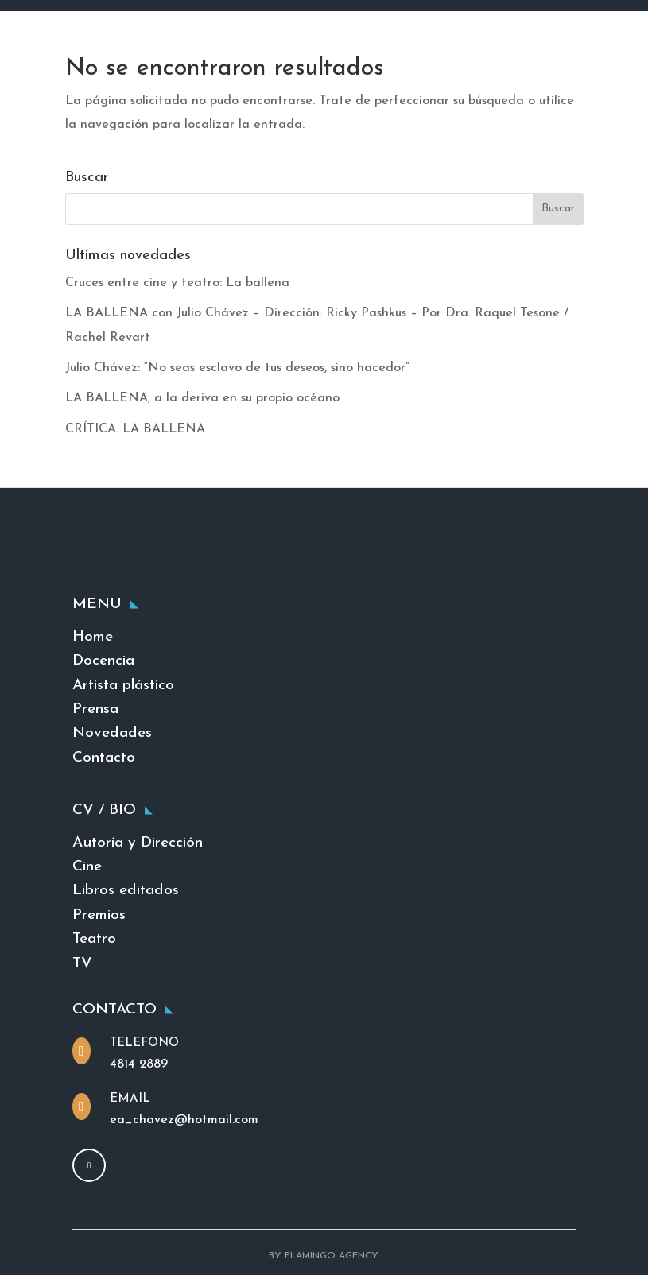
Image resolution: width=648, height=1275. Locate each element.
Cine (87, 866)
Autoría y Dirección (137, 843)
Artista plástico (123, 685)
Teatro (94, 939)
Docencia (103, 661)
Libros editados (125, 890)
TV (82, 963)
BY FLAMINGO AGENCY (323, 1256)
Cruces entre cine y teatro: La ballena (177, 283)
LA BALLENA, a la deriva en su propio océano (202, 398)
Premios (99, 915)
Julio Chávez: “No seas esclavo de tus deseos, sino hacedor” (237, 368)
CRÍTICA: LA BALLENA (135, 429)
